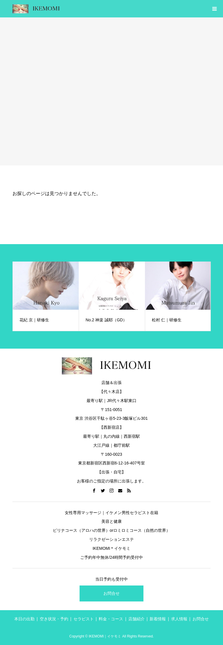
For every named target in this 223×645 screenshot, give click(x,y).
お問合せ (111, 593)
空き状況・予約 (54, 619)
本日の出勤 (24, 619)
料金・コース (111, 619)
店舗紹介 (136, 619)
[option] (46, 296)
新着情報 (158, 619)
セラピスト (83, 619)
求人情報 (179, 619)
